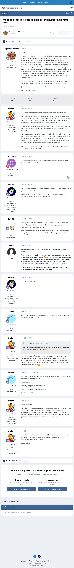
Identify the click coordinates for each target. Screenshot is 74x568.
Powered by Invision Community (37, 565)
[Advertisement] (37, 539)
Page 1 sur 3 (28, 41)
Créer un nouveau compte (22, 489)
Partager (51, 33)
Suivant (14, 41)
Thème (31, 561)
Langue (24, 561)
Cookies (50, 561)
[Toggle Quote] (23, 343)
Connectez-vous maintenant (52, 489)
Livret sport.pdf (25, 443)
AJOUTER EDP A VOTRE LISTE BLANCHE (35, 3)
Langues (21, 34)
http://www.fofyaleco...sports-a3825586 (33, 389)
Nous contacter (41, 561)
